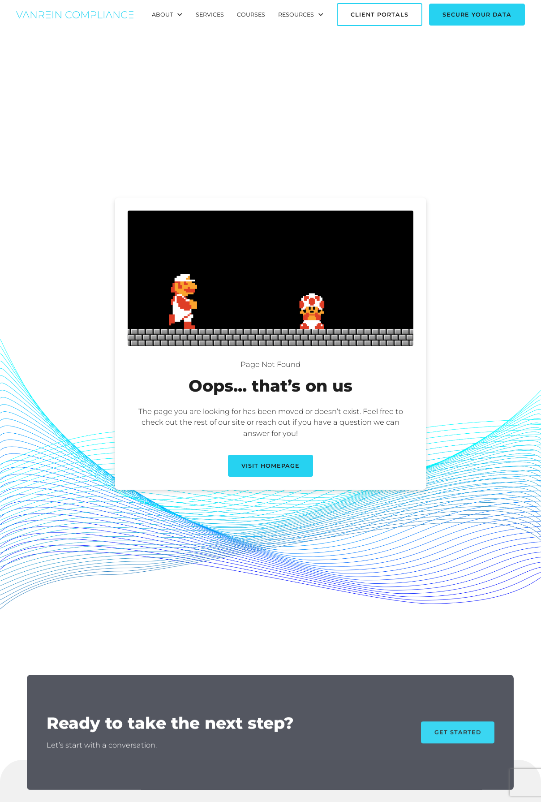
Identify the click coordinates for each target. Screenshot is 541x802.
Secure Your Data (476, 14)
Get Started (457, 735)
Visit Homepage (270, 465)
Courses (251, 14)
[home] (74, 15)
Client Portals (379, 14)
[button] (167, 14)
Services (210, 14)
